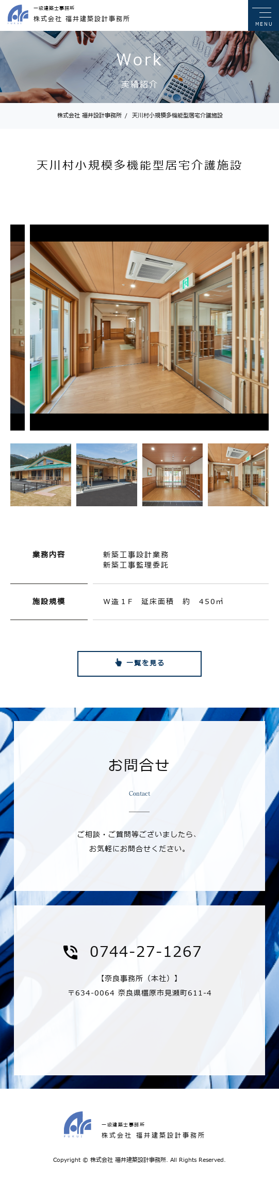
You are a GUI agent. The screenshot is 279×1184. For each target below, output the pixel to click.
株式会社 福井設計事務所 (89, 115)
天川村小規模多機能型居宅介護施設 (174, 115)
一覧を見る (145, 663)
